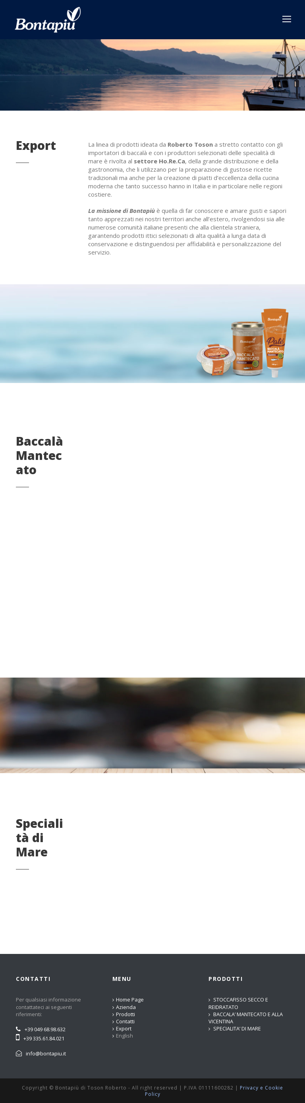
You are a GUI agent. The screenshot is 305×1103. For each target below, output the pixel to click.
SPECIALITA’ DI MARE (237, 1028)
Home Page (130, 999)
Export (123, 1028)
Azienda (126, 1007)
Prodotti (125, 1014)
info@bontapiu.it (46, 1053)
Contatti (125, 1021)
